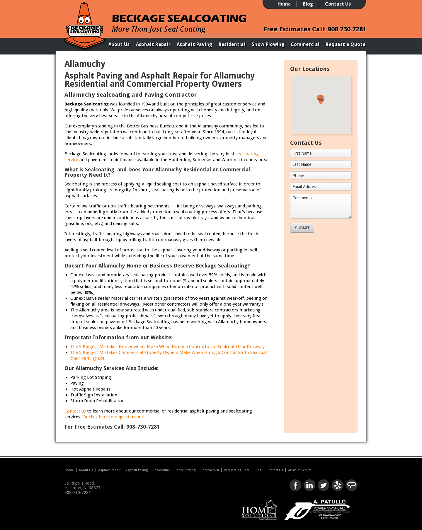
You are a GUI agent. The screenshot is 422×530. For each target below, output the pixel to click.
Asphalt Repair (153, 44)
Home (284, 4)
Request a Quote (345, 44)
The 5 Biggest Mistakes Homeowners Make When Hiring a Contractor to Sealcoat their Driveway (167, 346)
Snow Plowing (268, 44)
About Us (119, 44)
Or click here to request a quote (114, 417)
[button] (320, 100)
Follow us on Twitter (323, 485)
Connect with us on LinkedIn (309, 485)
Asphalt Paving (194, 44)
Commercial (305, 44)
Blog (308, 4)
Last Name (301, 164)
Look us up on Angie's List (352, 485)
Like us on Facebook (295, 485)
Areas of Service (300, 470)
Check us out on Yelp (337, 485)
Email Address (304, 186)
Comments (302, 197)
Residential (232, 44)
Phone (298, 175)
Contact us (75, 411)
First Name (302, 153)
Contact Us (338, 4)
